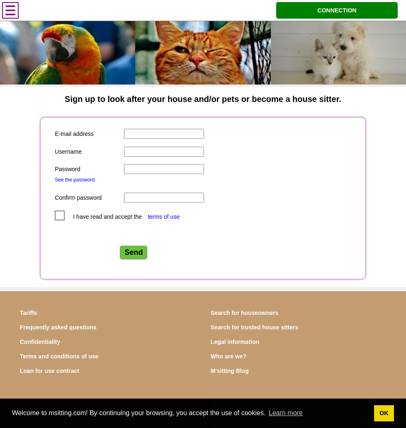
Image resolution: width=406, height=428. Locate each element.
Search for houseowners (244, 313)
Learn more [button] (286, 412)
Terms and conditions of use (59, 356)
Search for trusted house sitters (255, 327)
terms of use (164, 216)
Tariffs (28, 313)
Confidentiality (40, 342)
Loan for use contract (49, 371)
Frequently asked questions (58, 327)
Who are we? (228, 356)
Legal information (235, 342)
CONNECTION (337, 10)
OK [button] (384, 413)
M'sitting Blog (230, 371)
